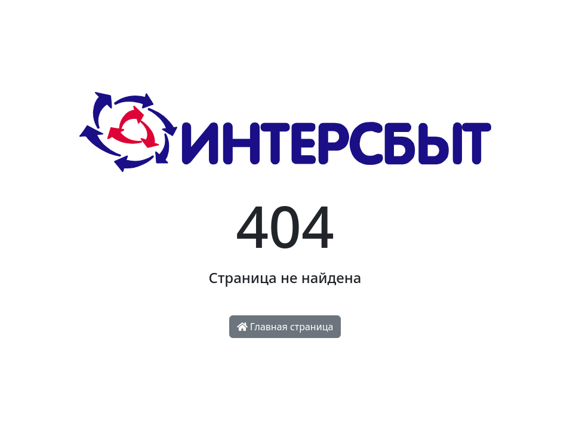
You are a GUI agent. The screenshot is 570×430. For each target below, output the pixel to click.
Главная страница (285, 326)
